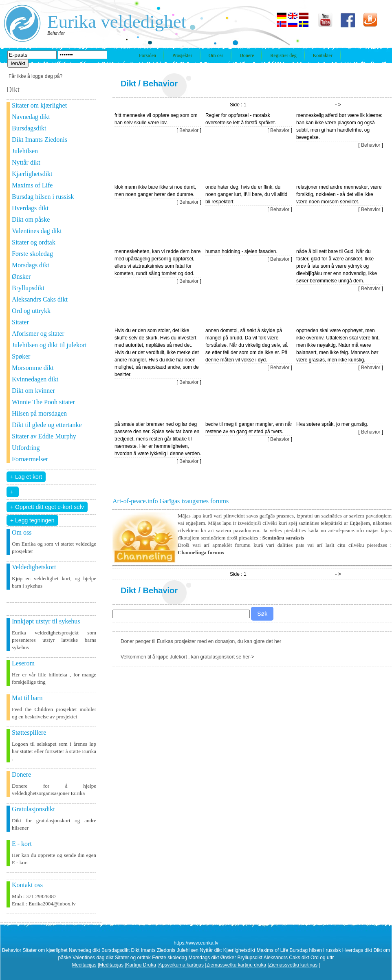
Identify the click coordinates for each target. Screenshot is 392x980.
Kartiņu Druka (141, 965)
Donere (247, 55)
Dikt (128, 83)
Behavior (160, 83)
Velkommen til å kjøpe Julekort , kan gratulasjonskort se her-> (187, 657)
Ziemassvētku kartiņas (293, 965)
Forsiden (147, 55)
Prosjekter (182, 55)
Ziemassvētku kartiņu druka (236, 965)
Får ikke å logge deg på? (35, 76)
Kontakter (323, 55)
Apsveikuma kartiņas (181, 965)
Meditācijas (84, 965)
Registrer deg (283, 55)
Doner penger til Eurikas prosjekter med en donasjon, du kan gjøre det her (201, 641)
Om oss (216, 55)
